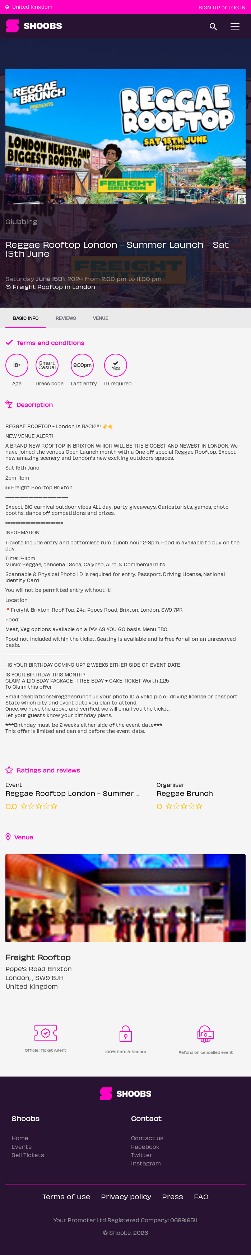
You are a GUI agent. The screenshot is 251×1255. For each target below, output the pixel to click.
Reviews (66, 318)
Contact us (147, 1137)
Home (19, 1137)
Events (21, 1146)
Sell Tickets (27, 1154)
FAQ (201, 1196)
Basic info (25, 318)
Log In (237, 7)
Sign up (209, 7)
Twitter (141, 1154)
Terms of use (66, 1196)
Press (172, 1196)
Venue (100, 318)
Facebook (145, 1146)
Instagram (146, 1163)
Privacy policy (126, 1196)
